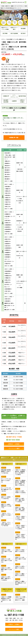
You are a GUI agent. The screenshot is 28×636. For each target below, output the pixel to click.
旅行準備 (5, 33)
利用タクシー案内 (14, 28)
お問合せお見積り (22, 101)
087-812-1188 (16, 614)
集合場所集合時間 (6, 101)
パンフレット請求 (14, 448)
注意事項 (14, 101)
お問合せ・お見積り (14, 444)
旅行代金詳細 (14, 33)
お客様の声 (6, 96)
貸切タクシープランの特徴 (5, 28)
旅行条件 (23, 33)
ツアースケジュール (14, 96)
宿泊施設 (23, 28)
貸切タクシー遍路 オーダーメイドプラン (14, 6)
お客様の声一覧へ (14, 137)
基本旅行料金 (22, 96)
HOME (2, 6)
